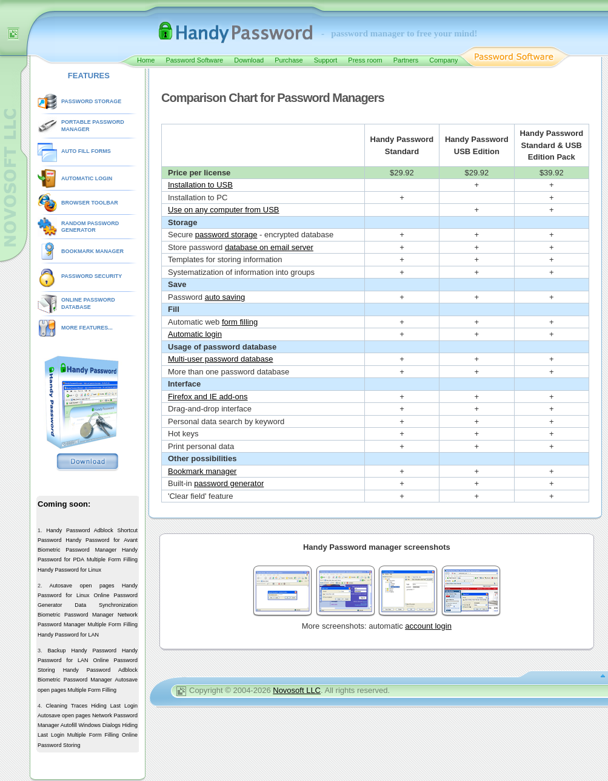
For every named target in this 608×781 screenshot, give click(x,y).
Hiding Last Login (114, 706)
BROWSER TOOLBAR (89, 203)
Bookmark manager (202, 471)
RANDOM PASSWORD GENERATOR (90, 227)
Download (249, 60)
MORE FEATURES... (87, 328)
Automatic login (195, 334)
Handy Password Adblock (79, 530)
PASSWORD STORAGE (91, 101)
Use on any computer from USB (223, 209)
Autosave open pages (81, 586)
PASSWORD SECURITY (91, 276)
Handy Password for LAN (68, 635)
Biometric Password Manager (77, 550)
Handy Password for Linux (69, 570)
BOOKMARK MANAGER (92, 251)
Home (146, 60)
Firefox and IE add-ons (208, 396)
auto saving (225, 297)
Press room (365, 60)
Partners (406, 60)
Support (326, 60)
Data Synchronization (106, 605)
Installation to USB (200, 184)
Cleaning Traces (67, 706)
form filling (240, 321)
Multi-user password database (220, 358)
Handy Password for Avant (101, 540)
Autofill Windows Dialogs (91, 725)
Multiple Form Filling (112, 559)
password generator (229, 483)
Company (443, 60)
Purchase (288, 60)
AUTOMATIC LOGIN (86, 178)
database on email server (269, 247)
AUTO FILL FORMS (86, 151)
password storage (226, 234)
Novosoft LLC (297, 690)
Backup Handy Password (81, 650)
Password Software (194, 60)
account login (428, 626)
